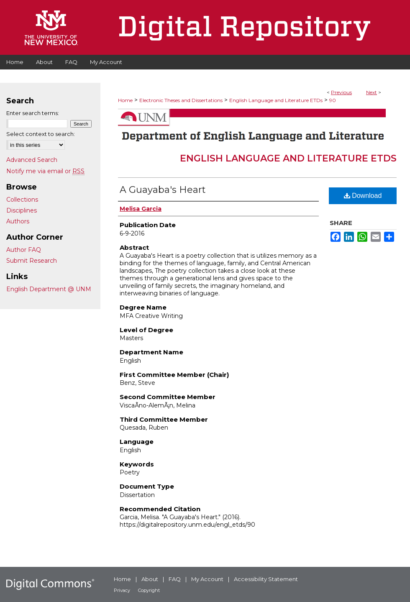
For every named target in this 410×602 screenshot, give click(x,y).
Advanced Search (31, 160)
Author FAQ (23, 250)
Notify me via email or (45, 171)
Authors (17, 221)
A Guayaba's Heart (163, 189)
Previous (341, 92)
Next (371, 92)
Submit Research (31, 260)
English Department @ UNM (48, 289)
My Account (207, 579)
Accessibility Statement (266, 579)
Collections (22, 199)
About (149, 579)
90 (332, 100)
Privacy (122, 590)
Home (125, 100)
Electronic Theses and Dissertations (181, 100)
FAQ (175, 579)
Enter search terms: (32, 113)
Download (363, 195)
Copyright (149, 590)
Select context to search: (40, 134)
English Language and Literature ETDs (276, 100)
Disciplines (21, 210)
